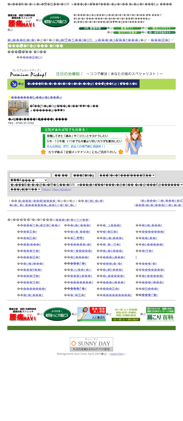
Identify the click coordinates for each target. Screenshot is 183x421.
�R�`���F (80, 231)
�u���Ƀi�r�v (22, 40)
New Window (61, 189)
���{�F (149, 263)
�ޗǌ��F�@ (81, 269)
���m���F (114, 257)
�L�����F (114, 276)
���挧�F (31, 276)
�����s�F (81, 244)
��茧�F (30, 231)
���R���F (81, 276)
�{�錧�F (110, 231)
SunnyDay (116, 353)
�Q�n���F (113, 238)
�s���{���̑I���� (36, 201)
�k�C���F (80, 225)
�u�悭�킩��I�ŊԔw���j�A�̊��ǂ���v (97, 40)
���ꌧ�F (78, 263)
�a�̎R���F (113, 269)
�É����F (79, 257)
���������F (117, 295)
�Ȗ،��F (77, 238)
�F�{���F (33, 295)
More (46, 189)
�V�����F (81, 251)
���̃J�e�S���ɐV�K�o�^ (159, 205)
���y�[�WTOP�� (72, 220)
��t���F (32, 244)
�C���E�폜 (171, 200)
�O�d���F (33, 263)
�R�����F (153, 244)
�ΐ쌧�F (147, 251)
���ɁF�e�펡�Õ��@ (41, 225)
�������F (153, 231)
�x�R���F (113, 251)
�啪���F (150, 288)
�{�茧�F (78, 295)
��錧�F (30, 238)
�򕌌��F (136, 257)
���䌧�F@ (33, 57)
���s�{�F (113, 263)
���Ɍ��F (32, 269)
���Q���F (153, 282)
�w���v (149, 200)
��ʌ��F (149, 238)
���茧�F (111, 288)
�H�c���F (152, 225)
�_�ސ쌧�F (112, 244)
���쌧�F (31, 251)
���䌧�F (160, 40)
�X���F (112, 225)
